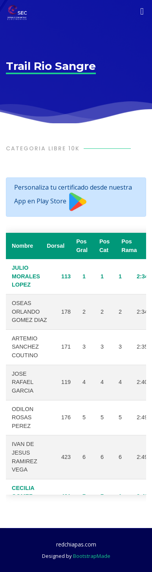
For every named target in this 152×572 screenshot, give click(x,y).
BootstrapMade (91, 555)
